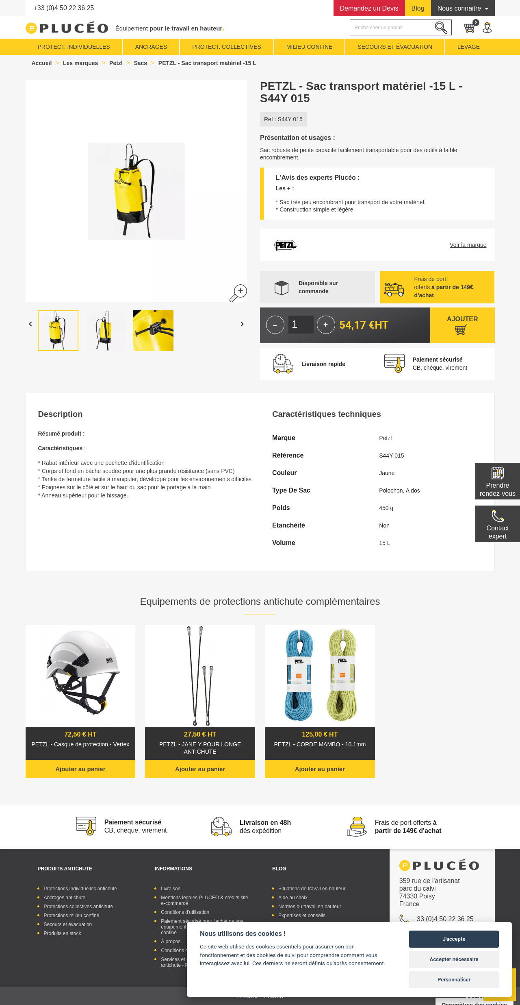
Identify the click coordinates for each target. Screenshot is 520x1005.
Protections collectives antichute (78, 906)
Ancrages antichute (65, 897)
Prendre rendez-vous (498, 489)
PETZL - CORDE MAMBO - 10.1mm (320, 744)
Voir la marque (468, 245)
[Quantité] (301, 325)
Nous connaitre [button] (460, 8)
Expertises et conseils (301, 915)
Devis (369, 8)
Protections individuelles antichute (80, 889)
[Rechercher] (400, 27)
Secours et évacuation (68, 924)
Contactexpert (497, 532)
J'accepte (454, 939)
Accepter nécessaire (454, 959)
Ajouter (462, 319)
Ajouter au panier (80, 768)
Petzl (385, 438)
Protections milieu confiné (72, 915)
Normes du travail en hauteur (309, 906)
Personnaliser (454, 980)
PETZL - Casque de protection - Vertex (81, 744)
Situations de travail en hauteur (311, 889)
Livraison (170, 889)
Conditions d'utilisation (185, 912)
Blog (418, 8)
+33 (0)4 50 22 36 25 (64, 7)
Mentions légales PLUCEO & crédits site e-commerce (204, 900)
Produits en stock (62, 933)
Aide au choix (293, 897)
